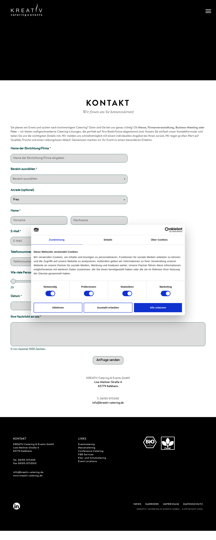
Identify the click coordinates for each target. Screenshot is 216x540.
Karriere (152, 513)
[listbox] (69, 188)
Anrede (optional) (22, 199)
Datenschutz (193, 513)
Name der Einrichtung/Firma (31, 157)
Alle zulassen (158, 307)
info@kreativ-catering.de (108, 412)
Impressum (171, 513)
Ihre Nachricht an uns (26, 326)
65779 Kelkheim (108, 395)
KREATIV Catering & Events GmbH (33, 454)
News (137, 513)
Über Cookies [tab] (159, 239)
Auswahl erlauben (108, 307)
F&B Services (86, 464)
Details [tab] (108, 239)
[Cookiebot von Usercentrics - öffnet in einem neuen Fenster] (167, 229)
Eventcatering (86, 454)
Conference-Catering (91, 460)
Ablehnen (58, 307)
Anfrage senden (108, 369)
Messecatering (86, 457)
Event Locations (87, 471)
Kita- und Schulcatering (92, 467)
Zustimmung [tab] (57, 239)
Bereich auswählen (24, 178)
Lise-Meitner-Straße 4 (108, 391)
